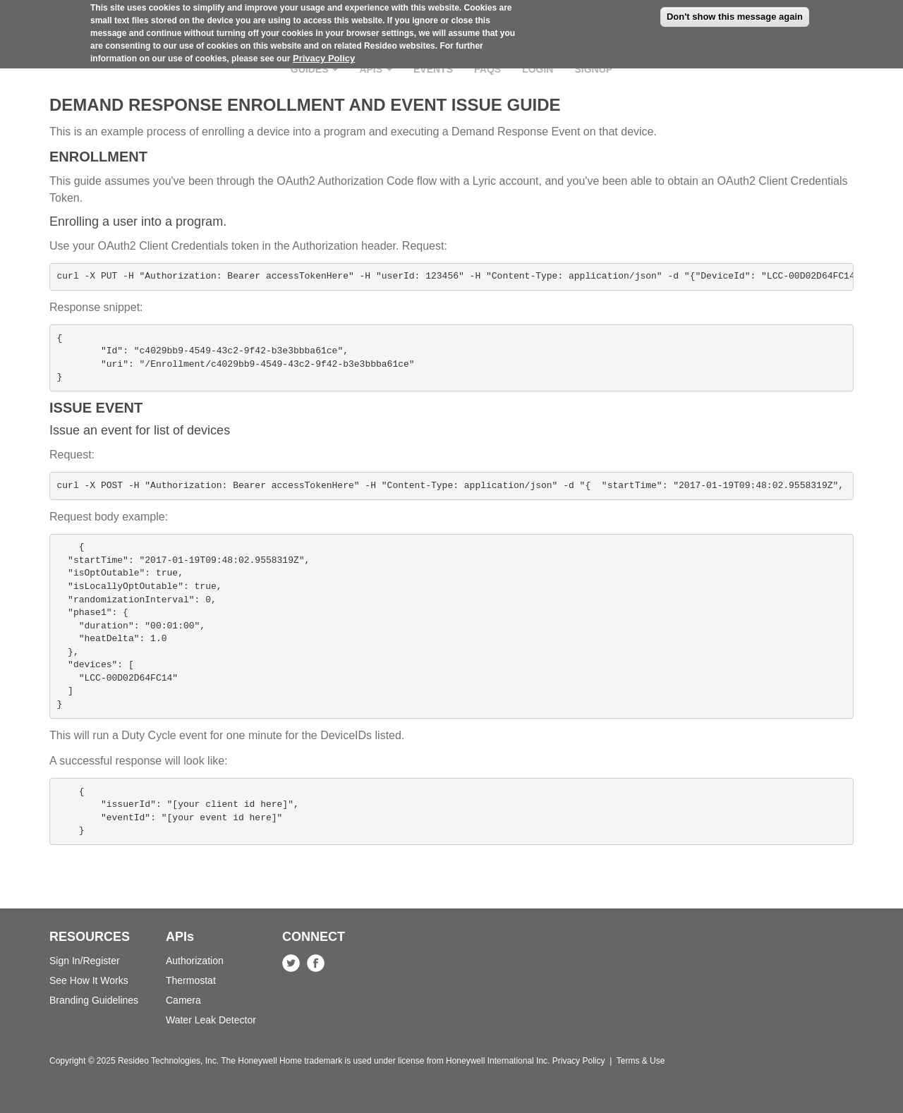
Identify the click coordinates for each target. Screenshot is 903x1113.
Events (433, 69)
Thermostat (191, 980)
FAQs (487, 69)
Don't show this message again (735, 11)
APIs (375, 69)
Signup (593, 69)
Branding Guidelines (93, 1000)
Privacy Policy (324, 53)
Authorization (195, 960)
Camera (183, 1000)
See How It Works (88, 980)
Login (537, 69)
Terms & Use (641, 1061)
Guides (315, 69)
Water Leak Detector (211, 1020)
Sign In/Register (84, 960)
